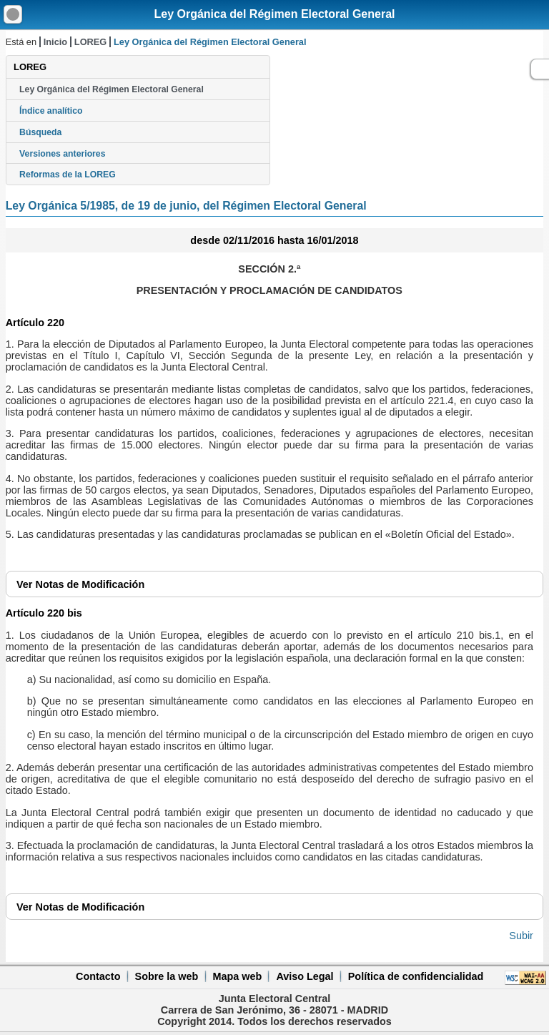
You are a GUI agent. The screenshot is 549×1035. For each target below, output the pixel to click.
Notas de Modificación (80, 584)
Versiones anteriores (62, 154)
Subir (521, 935)
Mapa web (237, 976)
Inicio (55, 41)
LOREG (90, 41)
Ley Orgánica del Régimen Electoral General (274, 14)
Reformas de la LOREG (67, 175)
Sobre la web (167, 976)
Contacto (98, 976)
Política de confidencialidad (416, 976)
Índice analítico (50, 111)
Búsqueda (40, 132)
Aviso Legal (304, 976)
